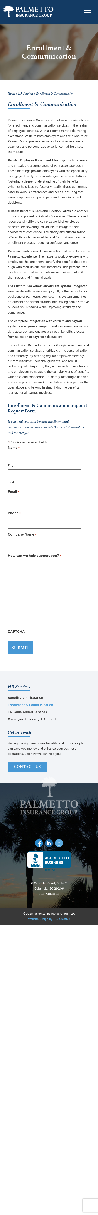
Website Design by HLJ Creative (49, 919)
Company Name (22, 535)
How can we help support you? (34, 556)
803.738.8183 (49, 894)
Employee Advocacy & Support (32, 719)
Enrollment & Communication (30, 705)
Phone (14, 513)
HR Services (19, 686)
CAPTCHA (16, 632)
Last (11, 482)
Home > (12, 93)
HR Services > (27, 93)
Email (13, 492)
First (11, 466)
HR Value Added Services (27, 712)
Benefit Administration (25, 698)
